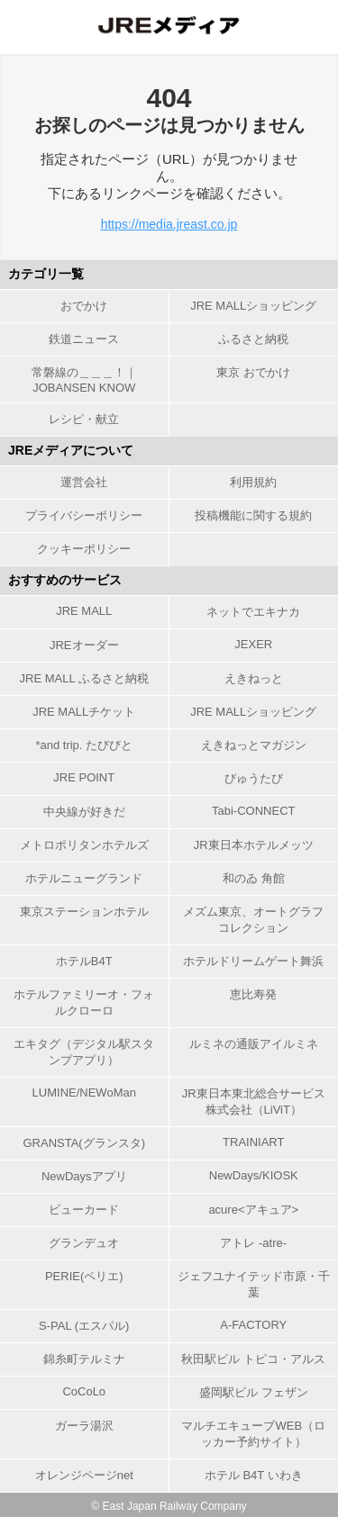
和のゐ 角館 (254, 878)
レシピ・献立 (84, 419)
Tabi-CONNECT (253, 810)
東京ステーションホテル (84, 911)
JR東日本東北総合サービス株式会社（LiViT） (253, 1101)
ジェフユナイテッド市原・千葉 (254, 1284)
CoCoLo (83, 1391)
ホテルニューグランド (83, 878)
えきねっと (253, 678)
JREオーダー (84, 645)
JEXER (253, 644)
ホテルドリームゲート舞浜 (253, 961)
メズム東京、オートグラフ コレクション (253, 920)
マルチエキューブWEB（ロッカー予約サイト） (253, 1434)
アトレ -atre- (253, 1243)
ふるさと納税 (253, 339)
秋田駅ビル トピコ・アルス (253, 1359)
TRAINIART (253, 1142)
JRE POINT (83, 777)
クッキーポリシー (84, 548)
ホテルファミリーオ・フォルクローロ (84, 1002)
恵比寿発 (253, 994)
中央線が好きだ (84, 811)
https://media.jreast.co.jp (169, 224)
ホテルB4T (84, 961)
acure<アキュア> (253, 1209)
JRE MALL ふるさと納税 (84, 678)
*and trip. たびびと (83, 745)
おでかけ (83, 305)
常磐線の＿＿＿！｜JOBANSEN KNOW (84, 380)
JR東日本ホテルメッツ (254, 845)
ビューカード (84, 1209)
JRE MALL (84, 611)
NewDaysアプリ (84, 1176)
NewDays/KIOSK (253, 1175)
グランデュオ (84, 1243)
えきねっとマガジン (253, 745)
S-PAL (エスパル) (84, 1325)
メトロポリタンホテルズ (84, 845)
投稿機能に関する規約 (253, 515)
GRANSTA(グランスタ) (84, 1143)
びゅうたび (253, 778)
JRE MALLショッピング (253, 305)
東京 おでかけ (253, 372)
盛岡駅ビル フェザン (253, 1392)
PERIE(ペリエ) (84, 1276)
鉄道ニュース (84, 339)
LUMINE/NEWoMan (84, 1092)
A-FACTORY (253, 1325)
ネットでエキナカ (253, 612)
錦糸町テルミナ (84, 1359)
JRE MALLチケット (83, 711)
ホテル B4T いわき (254, 1475)
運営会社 (83, 482)
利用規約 (253, 482)
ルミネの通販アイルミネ (253, 1044)
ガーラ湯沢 (84, 1425)
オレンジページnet (84, 1475)
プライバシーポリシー (83, 515)
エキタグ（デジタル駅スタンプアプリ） (84, 1052)
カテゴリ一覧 (46, 273)
